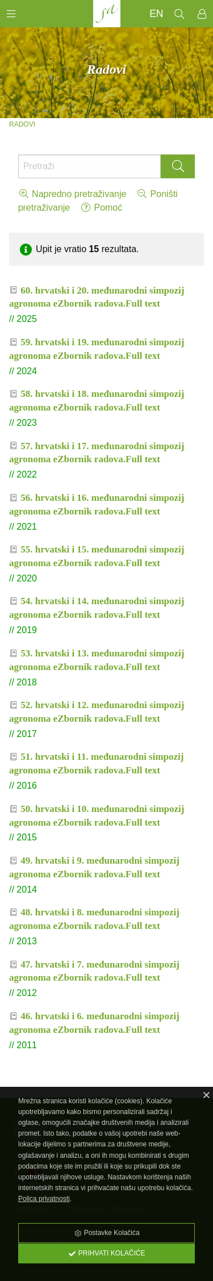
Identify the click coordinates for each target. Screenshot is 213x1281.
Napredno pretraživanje (72, 194)
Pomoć (101, 207)
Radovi (22, 124)
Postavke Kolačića (106, 1233)
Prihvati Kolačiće (106, 1253)
